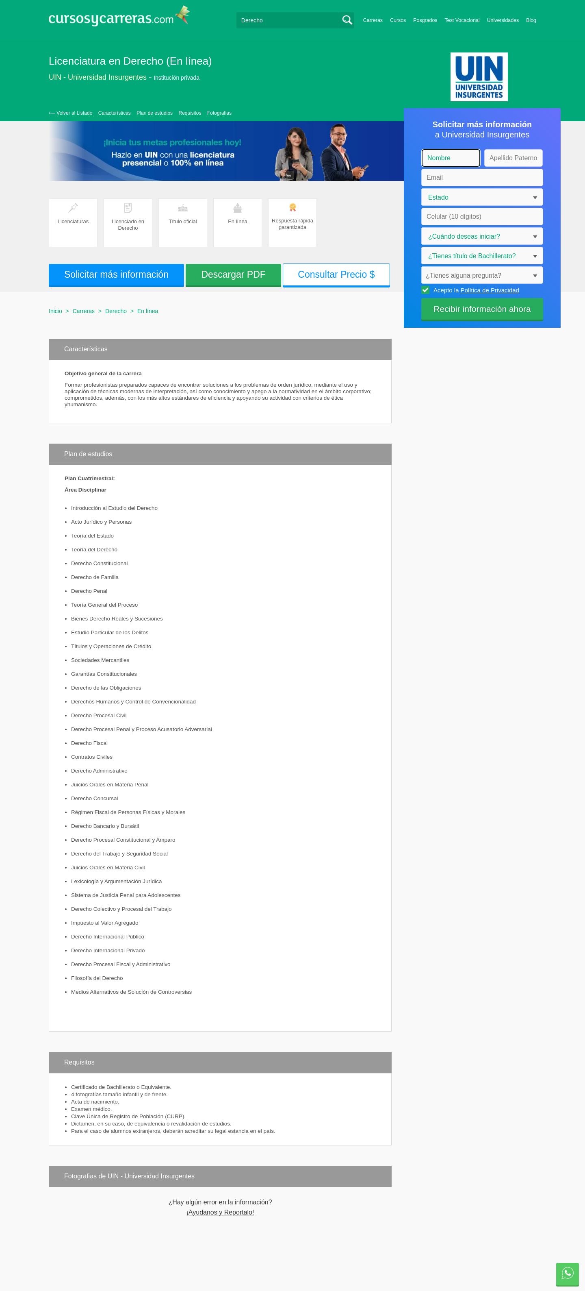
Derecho (116, 311)
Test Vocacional (462, 20)
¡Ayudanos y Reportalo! (220, 1212)
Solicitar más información (116, 274)
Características (114, 113)
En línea (147, 311)
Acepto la (475, 290)
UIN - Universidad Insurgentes (98, 77)
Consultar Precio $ (336, 274)
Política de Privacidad (490, 290)
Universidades (503, 20)
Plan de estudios (154, 113)
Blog (531, 20)
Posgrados (425, 20)
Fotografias (219, 113)
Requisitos (190, 113)
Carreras (373, 20)
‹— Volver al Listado (70, 113)
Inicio (55, 311)
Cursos (398, 20)
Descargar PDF (233, 274)
